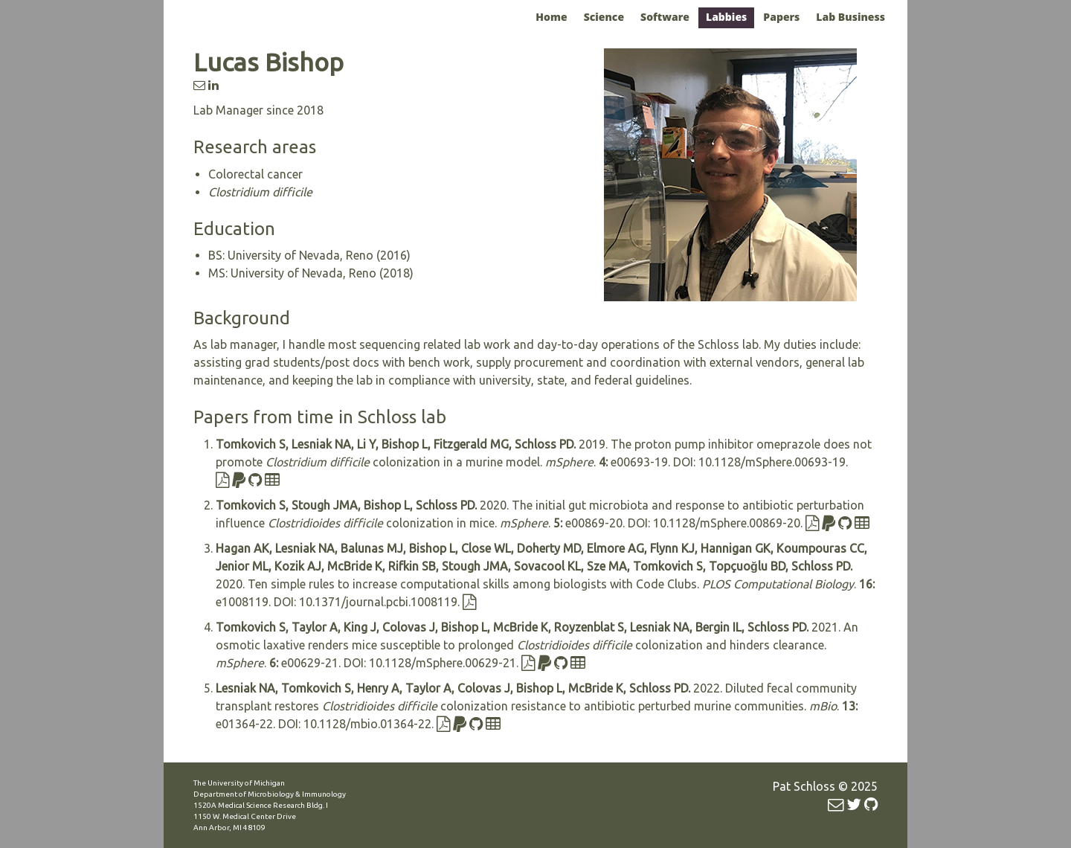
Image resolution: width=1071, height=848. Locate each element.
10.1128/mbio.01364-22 (367, 723)
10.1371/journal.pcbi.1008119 (378, 601)
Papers (781, 17)
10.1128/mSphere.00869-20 (726, 523)
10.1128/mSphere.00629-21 (442, 662)
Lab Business (850, 17)
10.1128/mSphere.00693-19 (772, 462)
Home (551, 17)
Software (664, 17)
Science (604, 17)
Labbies (726, 17)
